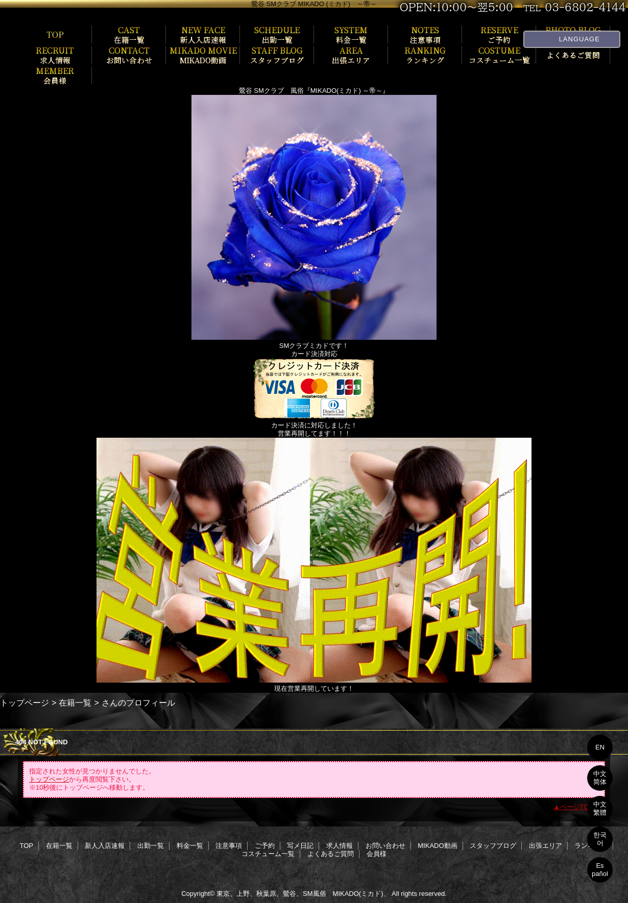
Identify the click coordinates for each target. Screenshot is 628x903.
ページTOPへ (580, 807)
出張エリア (545, 845)
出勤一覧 (150, 845)
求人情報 (339, 845)
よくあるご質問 (330, 854)
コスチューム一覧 (268, 854)
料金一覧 (190, 845)
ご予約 (265, 845)
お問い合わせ (385, 845)
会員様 (377, 854)
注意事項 (228, 845)
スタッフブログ (493, 845)
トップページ (24, 702)
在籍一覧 (75, 702)
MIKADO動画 (437, 845)
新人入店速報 (105, 845)
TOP (55, 34)
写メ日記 (300, 845)
